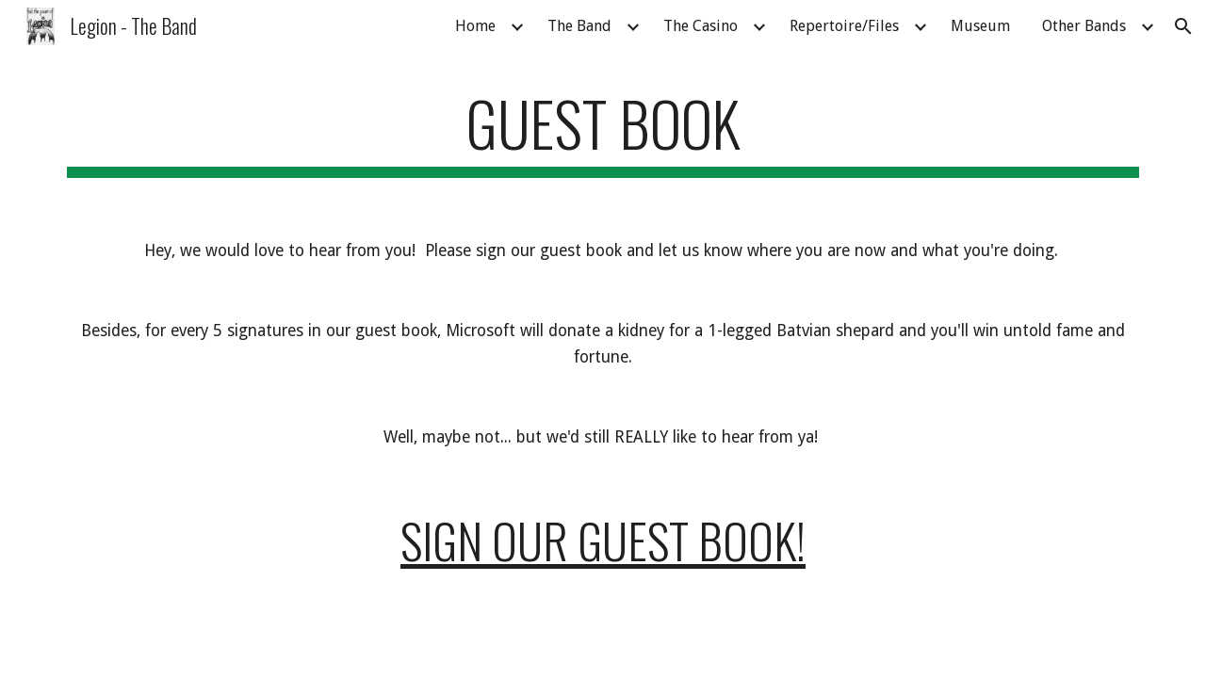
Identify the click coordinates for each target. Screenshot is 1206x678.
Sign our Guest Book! (603, 540)
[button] (1183, 26)
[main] (603, 132)
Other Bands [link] (1084, 26)
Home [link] (475, 26)
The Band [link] (579, 26)
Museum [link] (980, 26)
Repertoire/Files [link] (844, 26)
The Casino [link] (700, 26)
